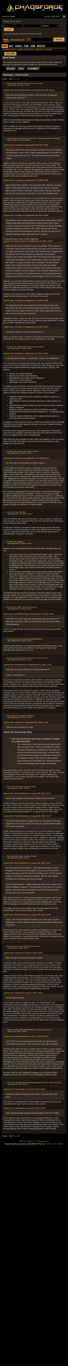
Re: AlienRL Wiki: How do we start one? (28, 83)
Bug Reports (11, 716)
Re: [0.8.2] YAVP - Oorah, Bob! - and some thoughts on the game (37, 138)
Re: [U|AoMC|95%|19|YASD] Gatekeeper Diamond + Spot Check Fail (37, 1082)
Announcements (13, 639)
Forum (9, 512)
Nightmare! (11, 1030)
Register (41, 46)
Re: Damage (18, 542)
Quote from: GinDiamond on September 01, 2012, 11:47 (28, 665)
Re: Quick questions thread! (26, 786)
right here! (30, 650)
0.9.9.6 (9, 1082)
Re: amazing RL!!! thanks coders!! (26, 451)
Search (18, 46)
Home (4, 46)
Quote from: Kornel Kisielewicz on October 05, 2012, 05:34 (29, 90)
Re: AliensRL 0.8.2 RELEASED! (31, 639)
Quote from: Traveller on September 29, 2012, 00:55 (26, 145)
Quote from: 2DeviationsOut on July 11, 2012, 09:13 (26, 1036)
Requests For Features (15, 658)
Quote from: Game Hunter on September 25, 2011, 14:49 (28, 241)
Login (32, 46)
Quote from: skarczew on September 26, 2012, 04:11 (26, 458)
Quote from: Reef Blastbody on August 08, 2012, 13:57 (27, 863)
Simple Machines (43, 1141)
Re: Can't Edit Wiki (19, 512)
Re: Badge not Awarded (25, 716)
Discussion (11, 786)
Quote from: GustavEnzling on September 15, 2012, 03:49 (28, 614)
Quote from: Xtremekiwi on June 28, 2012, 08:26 (24, 1108)
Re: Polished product (32, 946)
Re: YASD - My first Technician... (25, 607)
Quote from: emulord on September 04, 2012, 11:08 (26, 722)
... (16, 79)
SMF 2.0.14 (23, 1141)
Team (26, 46)
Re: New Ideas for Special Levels (36, 658)
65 (18, 79)
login (11, 21)
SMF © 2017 (32, 1141)
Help (11, 46)
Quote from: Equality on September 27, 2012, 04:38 (26, 353)
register (18, 21)
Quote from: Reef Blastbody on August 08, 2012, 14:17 (27, 793)
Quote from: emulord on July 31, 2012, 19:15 (23, 953)
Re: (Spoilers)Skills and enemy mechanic (29, 347)
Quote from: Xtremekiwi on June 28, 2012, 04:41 (24, 1089)
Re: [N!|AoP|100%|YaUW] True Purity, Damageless (34, 1030)
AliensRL (10, 83)
